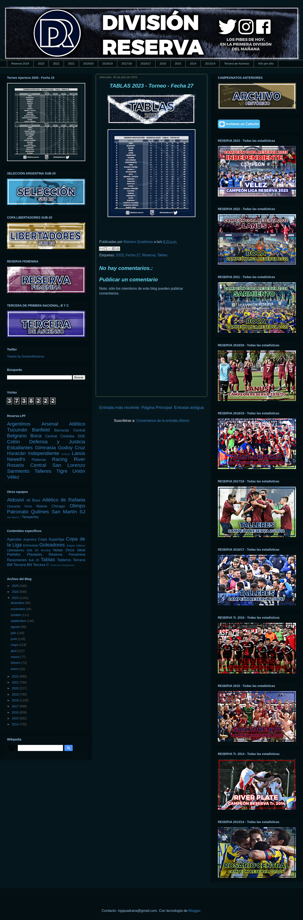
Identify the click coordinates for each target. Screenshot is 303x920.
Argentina (29, 539)
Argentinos (19, 424)
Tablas (162, 255)
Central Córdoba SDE (65, 436)
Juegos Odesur (75, 545)
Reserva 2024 (20, 63)
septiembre (19, 621)
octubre (16, 615)
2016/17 (146, 63)
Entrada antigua (189, 407)
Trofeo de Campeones (62, 565)
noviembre (18, 609)
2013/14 (210, 63)
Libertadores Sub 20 (22, 550)
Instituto (65, 454)
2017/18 (126, 63)
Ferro (28, 506)
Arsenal (49, 424)
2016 (163, 63)
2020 (16, 688)
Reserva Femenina (67, 554)
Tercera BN (23, 565)
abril (14, 651)
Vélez (13, 477)
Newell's (16, 459)
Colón (13, 441)
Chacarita (13, 506)
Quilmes (40, 511)
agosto (16, 627)
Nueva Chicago (50, 506)
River (79, 459)
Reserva (148, 255)
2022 (56, 63)
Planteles (34, 554)
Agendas (14, 539)
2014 (193, 63)
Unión (78, 471)
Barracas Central (69, 430)
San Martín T (14, 517)
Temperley (30, 517)
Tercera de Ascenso (236, 63)
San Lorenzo (68, 465)
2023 (41, 63)
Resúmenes (17, 560)
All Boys (33, 500)
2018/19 (107, 63)
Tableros (64, 560)
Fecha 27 (133, 255)
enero (15, 669)
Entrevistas (30, 545)
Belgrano (17, 435)
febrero (16, 663)
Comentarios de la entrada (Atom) (162, 420)
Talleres (42, 471)
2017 (16, 706)
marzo (15, 657)
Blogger (194, 911)
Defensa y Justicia (57, 441)
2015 (178, 63)
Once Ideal (75, 550)
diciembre (18, 603)
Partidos (14, 554)
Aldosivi (15, 500)
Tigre (61, 471)
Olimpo (77, 506)
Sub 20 (34, 560)
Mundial (45, 550)
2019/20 (88, 63)
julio (14, 633)
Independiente (43, 453)
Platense (39, 460)
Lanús (78, 453)
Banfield (41, 430)
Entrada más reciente (119, 407)
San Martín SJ (68, 511)
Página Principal (156, 407)
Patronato (17, 511)
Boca (35, 435)
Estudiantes (20, 447)
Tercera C (41, 565)
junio (14, 639)
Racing (59, 459)
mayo (15, 645)
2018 (16, 700)
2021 (71, 63)
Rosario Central (26, 465)
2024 (16, 591)
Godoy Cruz (71, 447)
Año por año (266, 63)
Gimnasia (45, 447)
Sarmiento (18, 471)
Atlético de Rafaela (63, 500)
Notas (58, 550)
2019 (16, 694)
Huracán (16, 453)
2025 (16, 586)
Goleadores (52, 545)
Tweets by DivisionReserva (25, 356)
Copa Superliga (51, 539)
